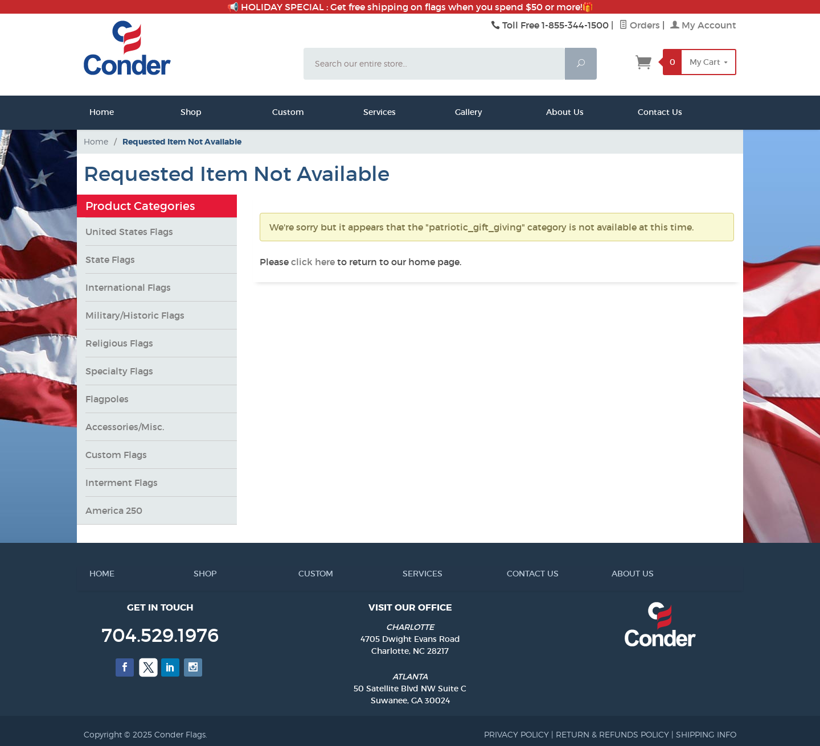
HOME (94, 573)
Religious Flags (119, 343)
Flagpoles (107, 399)
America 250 (113, 510)
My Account (703, 25)
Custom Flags (116, 454)
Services (366, 112)
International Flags (128, 287)
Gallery (458, 112)
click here (313, 261)
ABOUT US (616, 573)
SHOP (198, 573)
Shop (184, 112)
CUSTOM (303, 573)
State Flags (110, 259)
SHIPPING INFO (706, 734)
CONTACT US (511, 573)
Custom (275, 112)
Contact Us (641, 112)
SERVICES (407, 573)
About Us (549, 112)
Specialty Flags (119, 371)
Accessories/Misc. (124, 426)
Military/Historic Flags (134, 315)
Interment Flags (121, 482)
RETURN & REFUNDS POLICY (612, 734)
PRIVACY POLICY (516, 734)
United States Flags (129, 231)
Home (92, 112)
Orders (639, 25)
